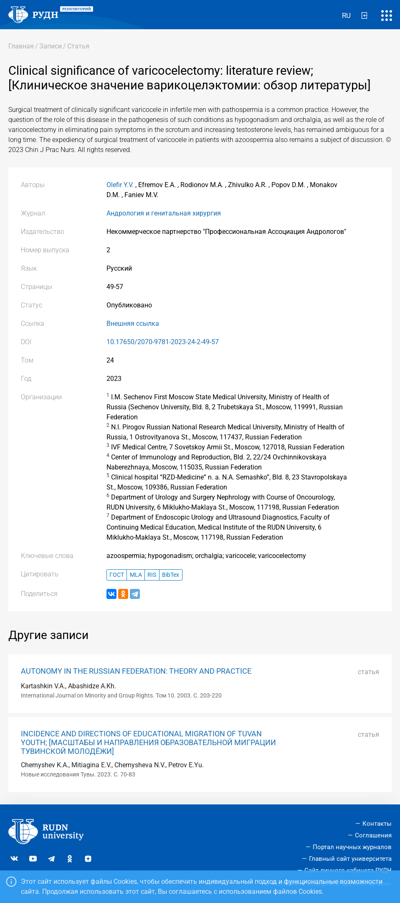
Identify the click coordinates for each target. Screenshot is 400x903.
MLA (136, 574)
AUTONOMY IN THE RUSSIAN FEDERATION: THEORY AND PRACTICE (136, 671)
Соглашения (373, 835)
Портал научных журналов (352, 847)
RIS (151, 574)
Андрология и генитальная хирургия (163, 213)
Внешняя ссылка (132, 323)
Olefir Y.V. (120, 185)
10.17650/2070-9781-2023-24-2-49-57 (162, 342)
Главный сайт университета (350, 858)
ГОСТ (116, 574)
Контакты (377, 823)
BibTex (170, 574)
